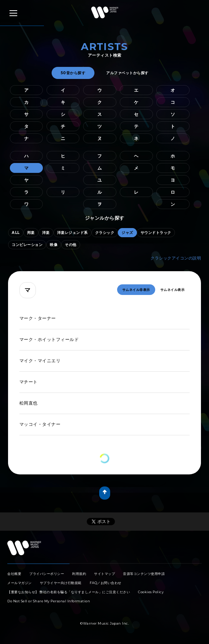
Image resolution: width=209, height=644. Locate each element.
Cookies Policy (151, 592)
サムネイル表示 (172, 290)
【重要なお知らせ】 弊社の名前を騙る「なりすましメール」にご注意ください (68, 592)
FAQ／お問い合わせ (106, 583)
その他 (70, 244)
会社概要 (14, 574)
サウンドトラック (156, 232)
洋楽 (46, 232)
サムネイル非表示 (136, 290)
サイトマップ (104, 574)
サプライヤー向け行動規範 (61, 583)
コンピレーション (27, 244)
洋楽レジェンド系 (72, 232)
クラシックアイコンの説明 (175, 258)
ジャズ (127, 232)
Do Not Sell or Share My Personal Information (48, 601)
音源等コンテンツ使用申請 (144, 574)
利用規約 (79, 574)
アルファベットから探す (127, 73)
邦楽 (31, 232)
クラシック (105, 232)
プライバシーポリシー (46, 574)
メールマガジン (19, 583)
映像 (53, 244)
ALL (16, 232)
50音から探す (73, 73)
